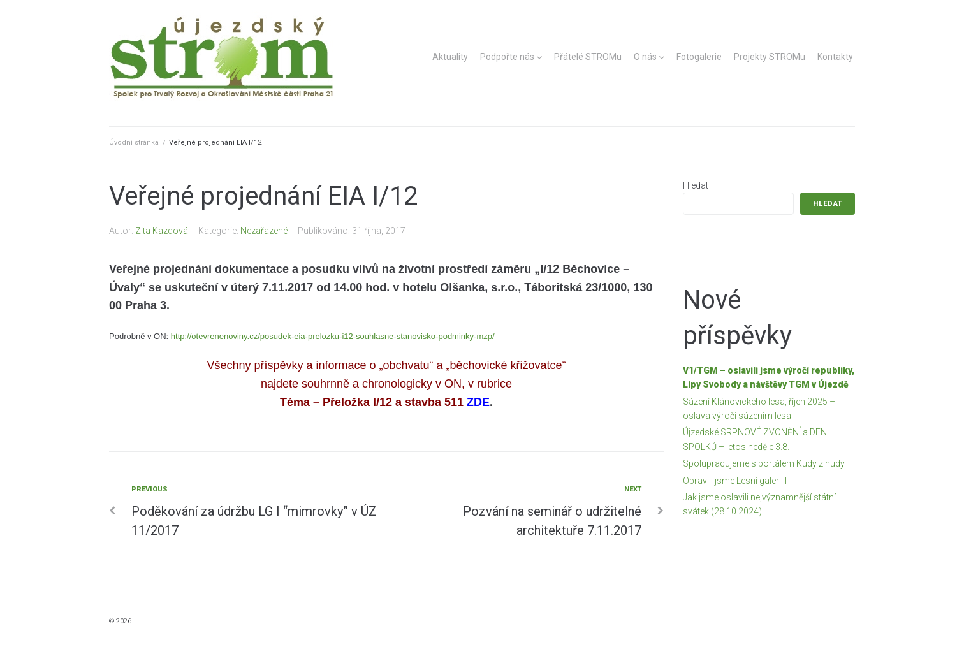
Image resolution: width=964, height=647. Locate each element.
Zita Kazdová (161, 231)
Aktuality (450, 57)
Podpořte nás (507, 57)
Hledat (695, 185)
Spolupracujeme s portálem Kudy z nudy (764, 463)
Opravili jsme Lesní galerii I (735, 481)
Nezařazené (264, 231)
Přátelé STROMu (588, 57)
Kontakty (835, 57)
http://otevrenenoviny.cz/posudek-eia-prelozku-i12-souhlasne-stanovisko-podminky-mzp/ (333, 336)
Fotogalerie (699, 57)
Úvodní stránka (134, 142)
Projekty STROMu (769, 57)
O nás (645, 57)
